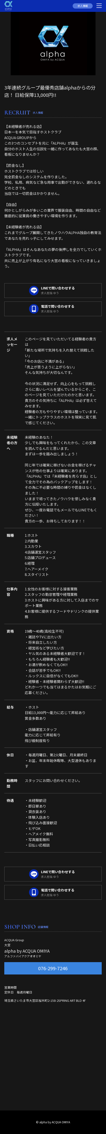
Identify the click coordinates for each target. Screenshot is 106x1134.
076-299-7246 (53, 968)
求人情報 (82, 6)
